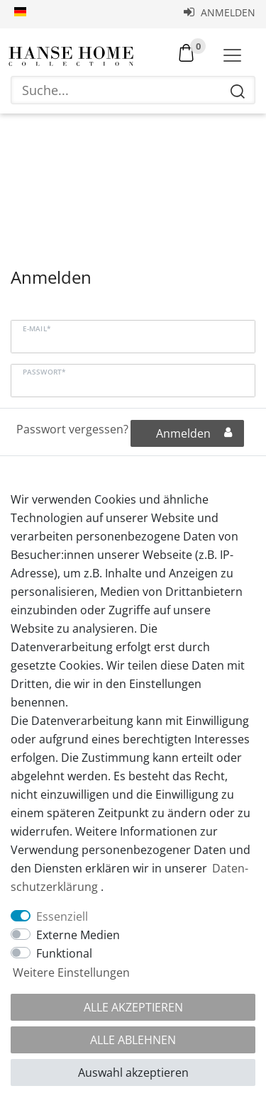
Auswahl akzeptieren (133, 1072)
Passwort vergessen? (72, 429)
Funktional (64, 953)
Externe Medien (78, 935)
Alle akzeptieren (133, 1007)
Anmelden (219, 12)
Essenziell (62, 916)
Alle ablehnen (133, 1040)
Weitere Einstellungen (71, 972)
